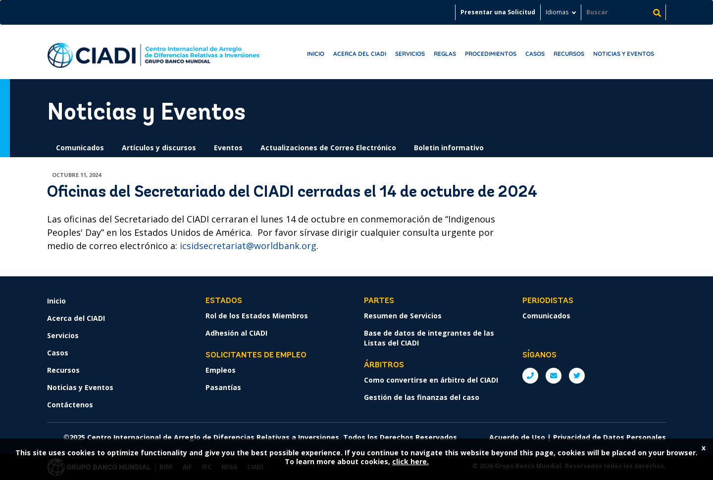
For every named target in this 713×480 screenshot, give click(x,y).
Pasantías (223, 387)
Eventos (228, 147)
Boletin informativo (449, 147)
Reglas (445, 53)
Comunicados (80, 147)
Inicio (315, 53)
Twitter (577, 376)
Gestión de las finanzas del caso (421, 397)
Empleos (220, 370)
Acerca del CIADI (359, 53)
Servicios (410, 53)
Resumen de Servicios (403, 315)
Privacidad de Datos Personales (609, 437)
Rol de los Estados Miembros (256, 315)
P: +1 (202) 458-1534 (530, 376)
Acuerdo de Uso (517, 437)
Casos (535, 53)
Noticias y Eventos (623, 53)
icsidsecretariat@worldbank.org (248, 246)
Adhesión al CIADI (236, 333)
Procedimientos (490, 53)
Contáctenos (70, 404)
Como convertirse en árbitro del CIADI (431, 380)
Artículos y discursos (159, 147)
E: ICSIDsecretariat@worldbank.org (553, 376)
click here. (410, 461)
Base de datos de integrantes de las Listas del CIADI (429, 338)
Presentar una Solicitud (497, 12)
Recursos (569, 53)
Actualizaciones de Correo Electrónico (328, 147)
